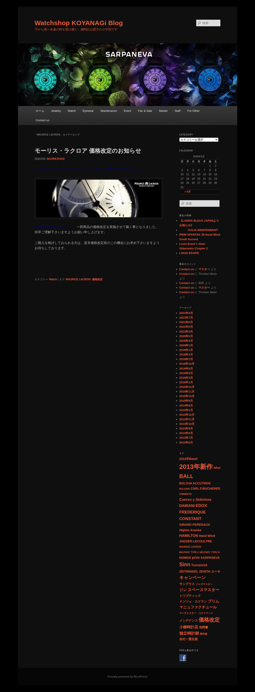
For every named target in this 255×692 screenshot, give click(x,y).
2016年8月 (186, 368)
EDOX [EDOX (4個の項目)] (201, 505)
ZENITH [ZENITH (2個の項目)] (204, 571)
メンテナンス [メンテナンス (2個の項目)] (188, 620)
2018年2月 (186, 359)
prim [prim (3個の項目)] (196, 557)
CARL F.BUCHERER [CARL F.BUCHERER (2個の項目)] (205, 488)
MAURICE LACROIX (78, 279)
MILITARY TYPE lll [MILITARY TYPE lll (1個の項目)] (210, 552)
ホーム (40, 110)
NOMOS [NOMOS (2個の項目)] (185, 557)
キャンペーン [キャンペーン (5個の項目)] (192, 577)
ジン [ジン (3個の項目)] (183, 590)
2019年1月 (186, 350)
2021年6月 (186, 322)
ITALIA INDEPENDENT (198, 230)
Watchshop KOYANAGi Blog (79, 22)
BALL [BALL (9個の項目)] (186, 476)
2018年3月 (186, 354)
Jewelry (56, 110)
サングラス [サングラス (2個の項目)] (187, 584)
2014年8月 (186, 405)
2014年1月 (186, 410)
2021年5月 (186, 326)
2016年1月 (186, 382)
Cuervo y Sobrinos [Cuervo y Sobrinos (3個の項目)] (195, 499)
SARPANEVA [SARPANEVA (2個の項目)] (210, 557)
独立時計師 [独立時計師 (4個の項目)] (189, 633)
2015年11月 (186, 391)
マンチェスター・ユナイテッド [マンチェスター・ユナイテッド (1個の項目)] (196, 613)
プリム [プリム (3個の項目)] (213, 601)
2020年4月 (186, 340)
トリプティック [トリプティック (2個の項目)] (190, 595)
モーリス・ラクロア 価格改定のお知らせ (88, 150)
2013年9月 (186, 428)
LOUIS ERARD (189, 253)
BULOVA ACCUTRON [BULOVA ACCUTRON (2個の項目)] (195, 483)
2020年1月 (186, 345)
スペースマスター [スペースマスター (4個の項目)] (203, 589)
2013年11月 (186, 419)
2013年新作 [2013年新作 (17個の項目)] (196, 466)
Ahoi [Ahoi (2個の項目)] (217, 468)
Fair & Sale (145, 110)
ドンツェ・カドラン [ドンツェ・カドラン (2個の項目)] (193, 601)
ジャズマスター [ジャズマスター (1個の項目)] (204, 584)
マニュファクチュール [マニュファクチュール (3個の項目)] (198, 607)
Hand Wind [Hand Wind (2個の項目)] (207, 536)
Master (163, 110)
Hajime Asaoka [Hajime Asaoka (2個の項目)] (190, 530)
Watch (72, 110)
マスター (204, 269)
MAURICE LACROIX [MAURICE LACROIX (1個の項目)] (190, 546)
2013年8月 (186, 433)
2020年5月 (186, 336)
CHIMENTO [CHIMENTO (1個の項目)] (185, 494)
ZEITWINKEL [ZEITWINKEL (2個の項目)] (188, 571)
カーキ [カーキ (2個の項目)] (215, 571)
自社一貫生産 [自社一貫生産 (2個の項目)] (188, 639)
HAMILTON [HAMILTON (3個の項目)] (188, 536)
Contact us (42, 120)
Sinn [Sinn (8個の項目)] (184, 564)
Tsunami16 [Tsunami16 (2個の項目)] (199, 565)
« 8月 (187, 191)
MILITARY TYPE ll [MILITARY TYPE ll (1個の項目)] (189, 552)
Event (127, 110)
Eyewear (88, 110)
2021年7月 (186, 317)
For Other (193, 110)
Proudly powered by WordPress (127, 676)
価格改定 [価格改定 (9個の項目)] (209, 620)
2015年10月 (186, 396)
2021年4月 (186, 331)
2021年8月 (186, 313)
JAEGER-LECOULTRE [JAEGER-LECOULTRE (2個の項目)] (195, 541)
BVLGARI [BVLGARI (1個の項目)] (184, 488)
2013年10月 (186, 424)
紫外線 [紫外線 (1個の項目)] (203, 633)
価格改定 (97, 279)
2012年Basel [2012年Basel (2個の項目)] (188, 459)
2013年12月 (186, 414)
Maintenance (109, 110)
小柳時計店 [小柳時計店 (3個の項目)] (188, 627)
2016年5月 (186, 373)
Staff (177, 110)
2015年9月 (186, 400)
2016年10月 (186, 363)
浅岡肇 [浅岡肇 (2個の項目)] (203, 627)
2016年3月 (186, 377)
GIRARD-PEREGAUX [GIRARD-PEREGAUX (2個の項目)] (194, 524)
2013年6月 (186, 442)
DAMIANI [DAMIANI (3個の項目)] (187, 506)
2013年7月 (186, 437)
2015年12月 (186, 387)
